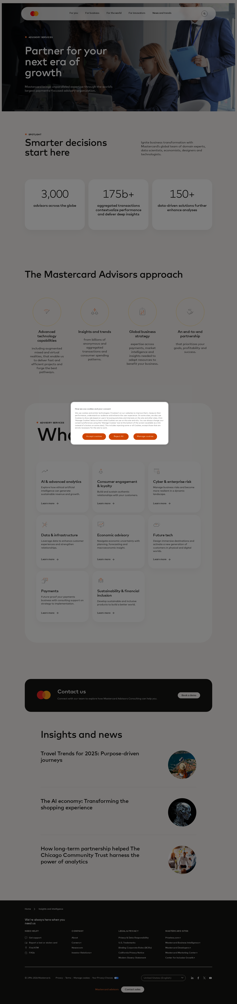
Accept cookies (94, 436)
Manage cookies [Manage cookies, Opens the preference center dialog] (145, 436)
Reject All (118, 436)
